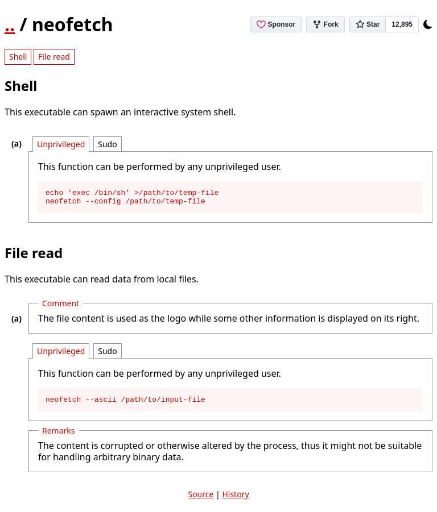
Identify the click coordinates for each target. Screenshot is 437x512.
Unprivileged (61, 144)
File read (54, 56)
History (235, 499)
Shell (18, 56)
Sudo (107, 144)
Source (200, 499)
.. (10, 24)
